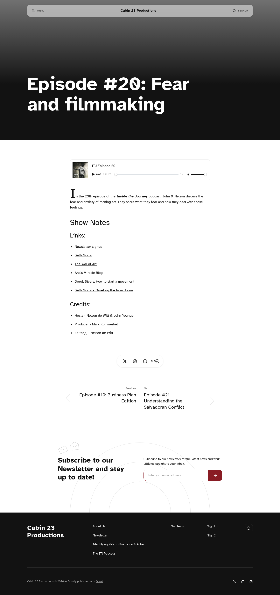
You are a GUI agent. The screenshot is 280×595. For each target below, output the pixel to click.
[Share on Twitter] (125, 361)
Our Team (177, 526)
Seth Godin (83, 255)
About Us (99, 526)
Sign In (212, 535)
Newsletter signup (88, 246)
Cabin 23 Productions (45, 531)
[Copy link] (155, 361)
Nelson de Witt (98, 315)
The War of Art (86, 264)
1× (181, 174)
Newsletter (100, 535)
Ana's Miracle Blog (89, 273)
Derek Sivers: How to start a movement (104, 281)
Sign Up (212, 526)
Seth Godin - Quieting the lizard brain (104, 290)
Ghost (99, 581)
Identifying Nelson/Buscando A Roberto (120, 544)
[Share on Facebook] (135, 361)
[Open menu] (38, 11)
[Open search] (240, 11)
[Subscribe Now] (215, 475)
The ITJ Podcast (104, 554)
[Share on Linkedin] (145, 361)
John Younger (124, 315)
